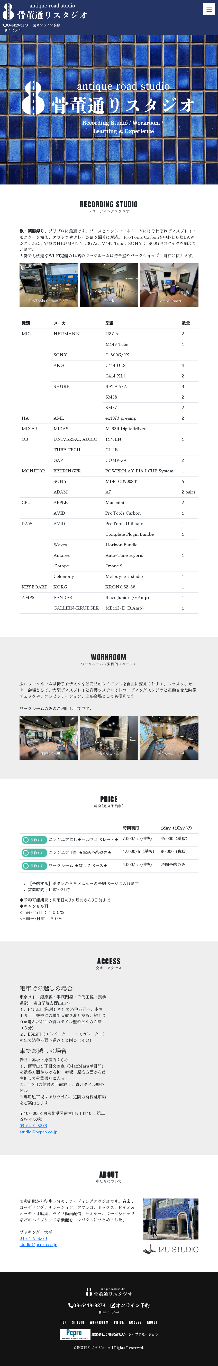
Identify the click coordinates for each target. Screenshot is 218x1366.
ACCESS (135, 1322)
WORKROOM (99, 1322)
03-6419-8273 (17, 25)
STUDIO (78, 1322)
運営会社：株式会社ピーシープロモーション (125, 1334)
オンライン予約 (48, 25)
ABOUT (152, 1322)
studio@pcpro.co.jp (38, 1132)
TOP (63, 1322)
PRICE (119, 1322)
